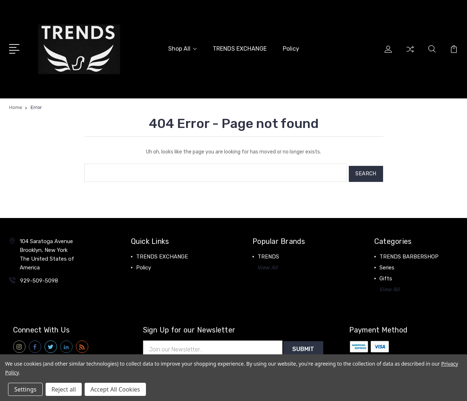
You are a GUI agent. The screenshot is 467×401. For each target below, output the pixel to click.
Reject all (63, 389)
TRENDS (268, 253)
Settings (25, 389)
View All (268, 264)
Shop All (182, 48)
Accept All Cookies (115, 389)
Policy (291, 48)
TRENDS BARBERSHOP (409, 253)
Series (386, 264)
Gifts (385, 275)
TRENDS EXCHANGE (240, 48)
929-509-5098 (39, 278)
